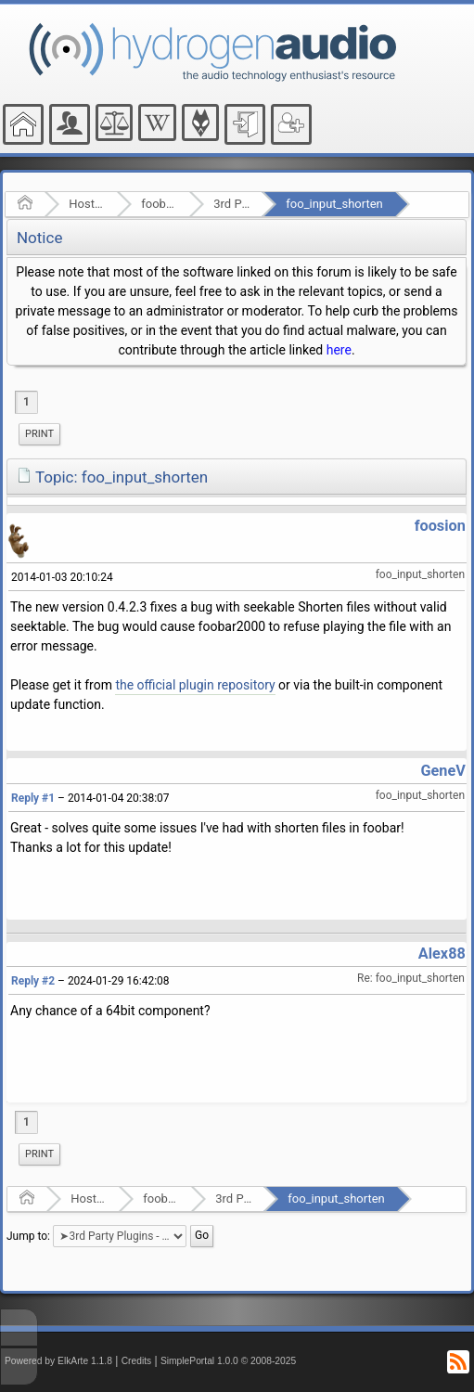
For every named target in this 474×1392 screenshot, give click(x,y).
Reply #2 (33, 980)
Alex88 (442, 953)
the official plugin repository (195, 684)
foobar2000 (159, 204)
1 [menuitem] (26, 401)
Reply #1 (33, 798)
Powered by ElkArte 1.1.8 (58, 1361)
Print (39, 434)
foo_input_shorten (334, 204)
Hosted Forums (87, 204)
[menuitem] (39, 434)
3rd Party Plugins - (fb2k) (231, 204)
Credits (137, 1361)
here (339, 349)
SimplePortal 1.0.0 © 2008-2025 (228, 1361)
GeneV (442, 771)
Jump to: (28, 1236)
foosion (440, 526)
